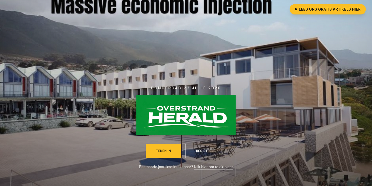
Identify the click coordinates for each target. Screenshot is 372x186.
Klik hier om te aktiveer (213, 167)
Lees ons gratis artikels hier (328, 9)
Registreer (206, 151)
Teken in (163, 151)
